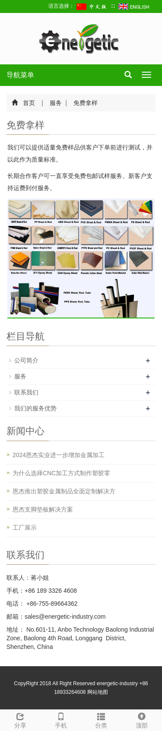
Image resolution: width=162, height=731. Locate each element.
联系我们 (26, 392)
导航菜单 (20, 75)
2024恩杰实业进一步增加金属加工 (59, 454)
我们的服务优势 (35, 408)
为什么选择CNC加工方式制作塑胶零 (61, 473)
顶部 (141, 719)
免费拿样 (85, 102)
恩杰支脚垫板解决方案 (43, 509)
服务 (56, 102)
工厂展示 (25, 527)
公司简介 (26, 360)
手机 (61, 719)
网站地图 (97, 692)
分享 (20, 719)
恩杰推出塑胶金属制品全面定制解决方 (64, 491)
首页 (29, 102)
